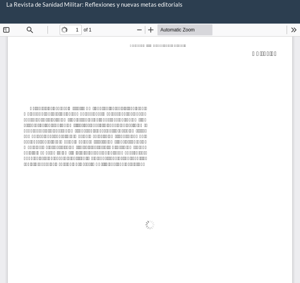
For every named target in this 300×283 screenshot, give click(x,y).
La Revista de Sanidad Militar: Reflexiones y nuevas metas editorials (94, 4)
